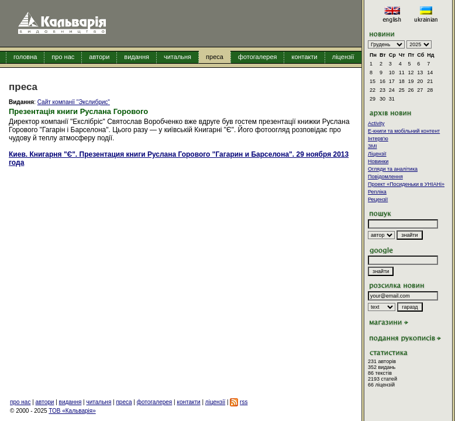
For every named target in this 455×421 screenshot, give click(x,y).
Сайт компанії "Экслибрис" (73, 102)
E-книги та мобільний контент (404, 131)
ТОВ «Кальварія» (72, 411)
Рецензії (378, 199)
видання (136, 56)
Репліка (377, 192)
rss (243, 402)
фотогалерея (257, 56)
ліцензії (343, 56)
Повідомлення (385, 177)
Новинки (378, 161)
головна (25, 56)
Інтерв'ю (378, 139)
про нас (62, 56)
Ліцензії (377, 154)
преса (214, 56)
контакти (304, 56)
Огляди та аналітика (393, 169)
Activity (376, 123)
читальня (177, 56)
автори (99, 56)
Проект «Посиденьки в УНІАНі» (406, 184)
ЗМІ (372, 146)
